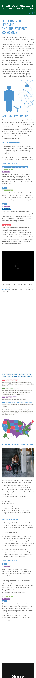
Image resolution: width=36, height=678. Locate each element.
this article (5, 289)
